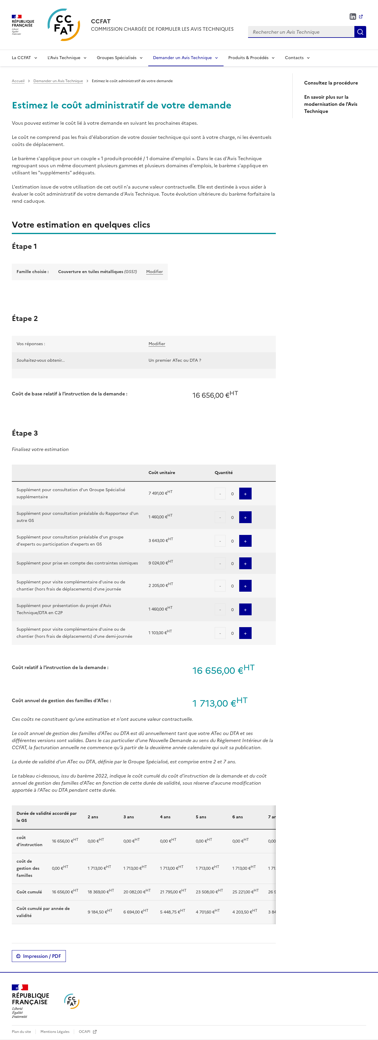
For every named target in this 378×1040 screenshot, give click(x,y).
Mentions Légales (55, 1031)
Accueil (18, 81)
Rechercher (360, 32)
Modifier (154, 272)
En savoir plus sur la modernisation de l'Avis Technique (330, 104)
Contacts (294, 58)
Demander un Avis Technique (182, 58)
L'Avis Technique (64, 58)
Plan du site (22, 1031)
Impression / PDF (42, 956)
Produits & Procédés (248, 58)
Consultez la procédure (331, 82)
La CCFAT (21, 58)
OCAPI (85, 1031)
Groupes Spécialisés (116, 58)
